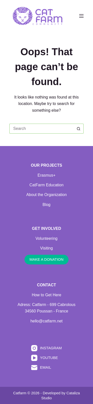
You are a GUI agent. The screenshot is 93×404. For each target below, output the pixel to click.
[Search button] (79, 129)
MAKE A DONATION (46, 259)
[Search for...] (41, 129)
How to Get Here (46, 295)
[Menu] (81, 16)
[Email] (46, 367)
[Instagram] (46, 348)
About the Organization (46, 195)
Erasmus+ (46, 175)
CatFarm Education (46, 185)
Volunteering (47, 238)
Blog (46, 204)
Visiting (46, 248)
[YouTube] (46, 358)
